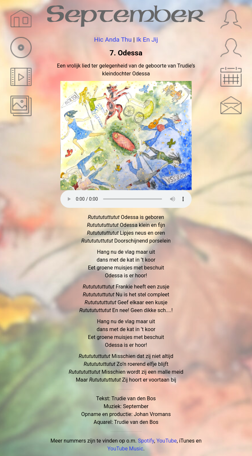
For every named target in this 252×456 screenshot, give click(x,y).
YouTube (167, 441)
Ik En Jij (147, 39)
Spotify (146, 441)
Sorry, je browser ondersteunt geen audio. (126, 199)
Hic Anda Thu (113, 39)
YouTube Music (125, 449)
